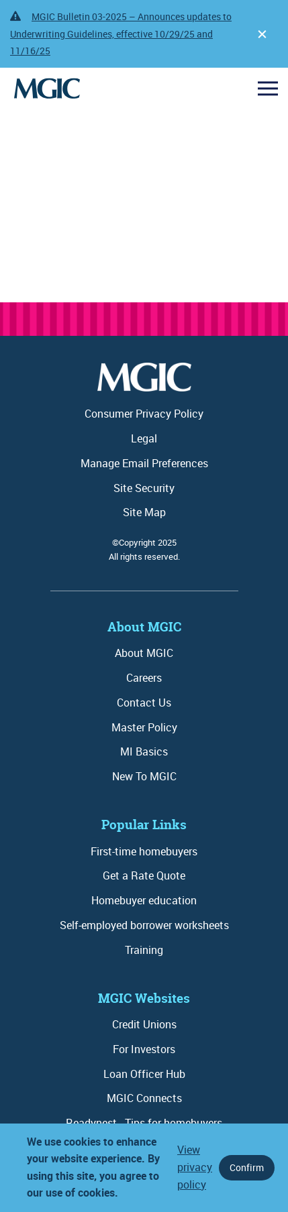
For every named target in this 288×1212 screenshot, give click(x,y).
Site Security (144, 488)
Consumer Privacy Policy (144, 413)
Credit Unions (144, 1024)
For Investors (144, 1049)
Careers (144, 677)
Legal (144, 438)
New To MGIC (144, 776)
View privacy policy (194, 1166)
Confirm (247, 1167)
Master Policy (144, 727)
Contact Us (144, 702)
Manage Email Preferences (144, 463)
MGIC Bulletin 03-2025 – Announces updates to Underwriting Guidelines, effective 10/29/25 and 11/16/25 (121, 33)
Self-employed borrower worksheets (144, 925)
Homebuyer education (144, 900)
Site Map (144, 512)
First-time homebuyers (144, 851)
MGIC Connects (144, 1098)
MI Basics (144, 751)
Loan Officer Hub (144, 1074)
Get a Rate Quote (144, 875)
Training (144, 950)
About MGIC (144, 653)
